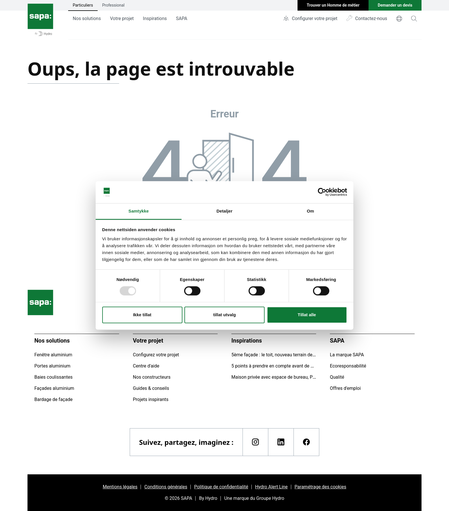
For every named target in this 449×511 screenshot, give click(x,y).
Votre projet (122, 18)
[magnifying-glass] (414, 19)
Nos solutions (87, 18)
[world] (399, 19)
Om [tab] (310, 211)
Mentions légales (120, 487)
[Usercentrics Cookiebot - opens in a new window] (322, 192)
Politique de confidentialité (221, 487)
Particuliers (83, 5)
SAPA (181, 18)
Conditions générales (165, 487)
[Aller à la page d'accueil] (40, 20)
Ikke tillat (142, 314)
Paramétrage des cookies (320, 487)
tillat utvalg (224, 314)
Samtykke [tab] (139, 211)
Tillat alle (307, 314)
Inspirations (155, 18)
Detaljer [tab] (224, 211)
